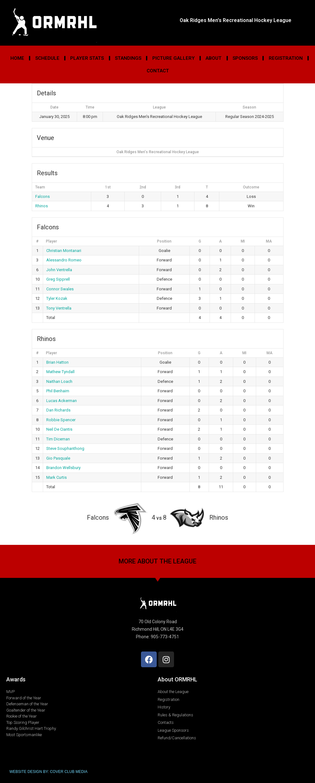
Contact (158, 71)
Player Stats (87, 58)
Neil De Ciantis (59, 429)
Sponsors (245, 58)
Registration (286, 58)
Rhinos (41, 206)
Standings (128, 58)
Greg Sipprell (58, 279)
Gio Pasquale (58, 458)
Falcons (42, 196)
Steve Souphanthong (65, 448)
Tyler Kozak (56, 298)
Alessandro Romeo (64, 260)
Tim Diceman (58, 439)
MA (269, 241)
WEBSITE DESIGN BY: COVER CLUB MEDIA (48, 771)
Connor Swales (60, 289)
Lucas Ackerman (61, 400)
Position (164, 241)
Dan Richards (58, 410)
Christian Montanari (63, 250)
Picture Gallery (173, 58)
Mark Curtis (56, 477)
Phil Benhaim (57, 391)
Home (17, 58)
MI (243, 241)
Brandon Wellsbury (63, 467)
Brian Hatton (57, 362)
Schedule (47, 58)
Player (51, 241)
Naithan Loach (59, 381)
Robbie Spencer (61, 419)
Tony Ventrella (58, 308)
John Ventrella (59, 269)
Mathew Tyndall (60, 371)
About (213, 58)
